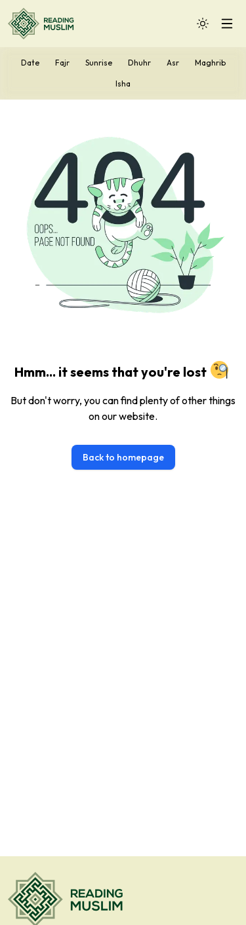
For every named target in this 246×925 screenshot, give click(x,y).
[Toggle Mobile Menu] (227, 23)
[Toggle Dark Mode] (202, 23)
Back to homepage (123, 457)
